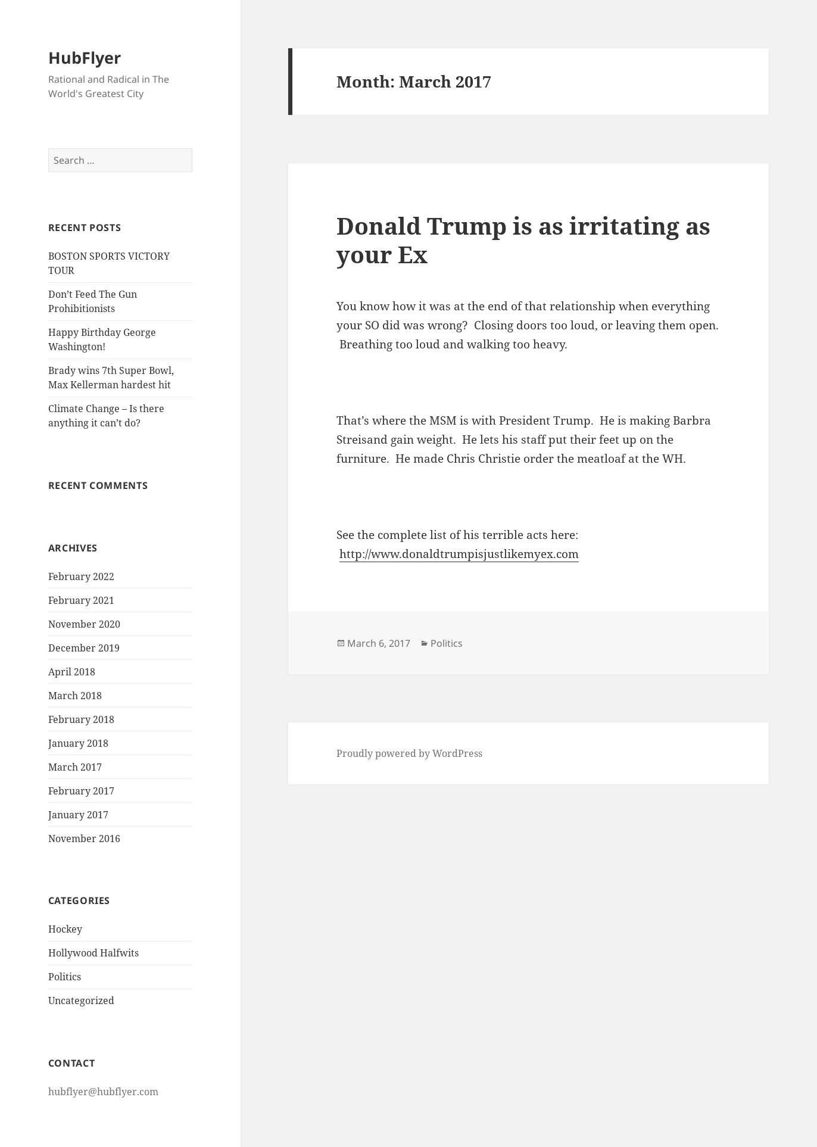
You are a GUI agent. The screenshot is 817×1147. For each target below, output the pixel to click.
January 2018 (78, 743)
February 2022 (81, 576)
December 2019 (84, 647)
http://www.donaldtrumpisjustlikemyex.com (459, 554)
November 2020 (84, 624)
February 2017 (81, 790)
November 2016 (84, 838)
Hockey (65, 929)
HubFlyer (84, 57)
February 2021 (81, 600)
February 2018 (81, 719)
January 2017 (78, 814)
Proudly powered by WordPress (409, 753)
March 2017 (75, 767)
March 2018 (75, 695)
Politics (64, 976)
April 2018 (71, 671)
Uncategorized (81, 1000)
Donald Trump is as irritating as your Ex (523, 240)
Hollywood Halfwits (93, 952)
